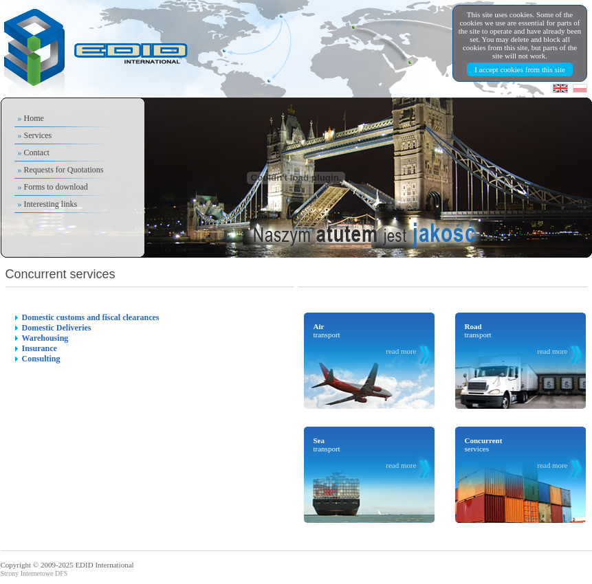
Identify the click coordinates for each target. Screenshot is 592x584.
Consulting (41, 358)
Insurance (39, 348)
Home (34, 118)
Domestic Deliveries (56, 328)
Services (38, 135)
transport (365, 338)
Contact (37, 152)
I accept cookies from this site (519, 69)
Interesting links (51, 204)
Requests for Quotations (64, 170)
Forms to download (56, 187)
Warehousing (45, 338)
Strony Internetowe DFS (34, 573)
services (516, 452)
